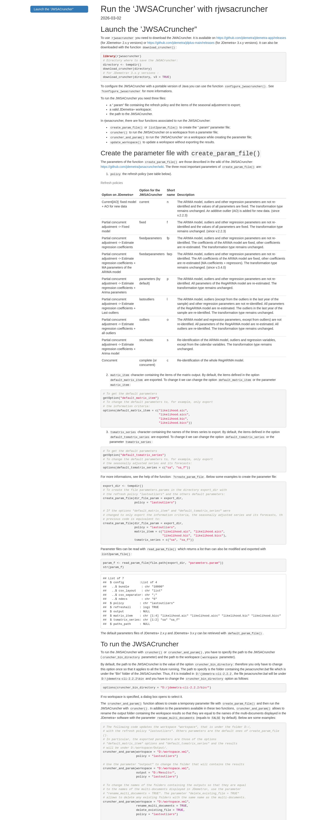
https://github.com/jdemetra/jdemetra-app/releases (251, 38)
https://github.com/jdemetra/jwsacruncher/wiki (132, 162)
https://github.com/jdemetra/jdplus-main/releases (180, 42)
